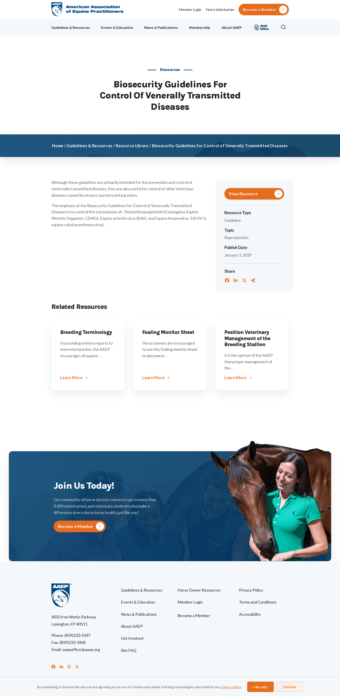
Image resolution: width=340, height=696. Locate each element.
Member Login (190, 9)
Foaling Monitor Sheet (168, 332)
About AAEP (231, 27)
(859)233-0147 (77, 635)
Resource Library (132, 145)
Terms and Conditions (257, 602)
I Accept (260, 687)
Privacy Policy (251, 590)
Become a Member (259, 9)
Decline (289, 687)
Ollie (261, 26)
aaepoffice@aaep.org (81, 649)
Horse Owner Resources (198, 590)
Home (57, 145)
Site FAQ (128, 650)
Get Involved (132, 638)
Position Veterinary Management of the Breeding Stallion (247, 338)
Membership (199, 27)
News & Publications (161, 27)
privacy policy (230, 687)
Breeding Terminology (86, 332)
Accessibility (250, 614)
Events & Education (117, 27)
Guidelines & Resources (70, 27)
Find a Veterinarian (220, 9)
